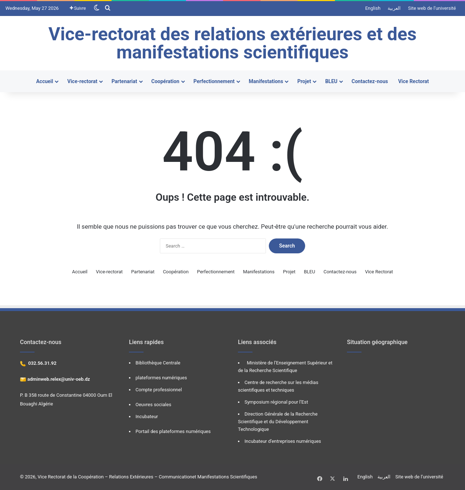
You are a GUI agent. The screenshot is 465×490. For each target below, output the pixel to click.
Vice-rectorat (82, 81)
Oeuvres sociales (153, 404)
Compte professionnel (159, 389)
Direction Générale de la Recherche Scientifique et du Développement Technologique (278, 421)
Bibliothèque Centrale (158, 363)
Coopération (165, 81)
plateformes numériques (161, 377)
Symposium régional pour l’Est (276, 402)
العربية (394, 8)
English (372, 8)
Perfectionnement (214, 81)
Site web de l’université (432, 8)
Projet (304, 81)
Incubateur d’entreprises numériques (282, 441)
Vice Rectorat (413, 81)
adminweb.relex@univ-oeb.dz (58, 379)
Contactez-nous (370, 81)
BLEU (331, 81)
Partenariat (124, 81)
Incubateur (147, 416)
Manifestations (266, 81)
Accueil (44, 81)
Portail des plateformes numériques (173, 431)
